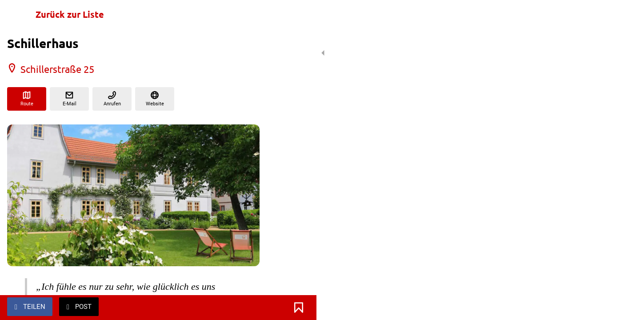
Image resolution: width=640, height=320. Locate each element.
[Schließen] (17, 14)
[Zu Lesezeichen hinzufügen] (249, 307)
